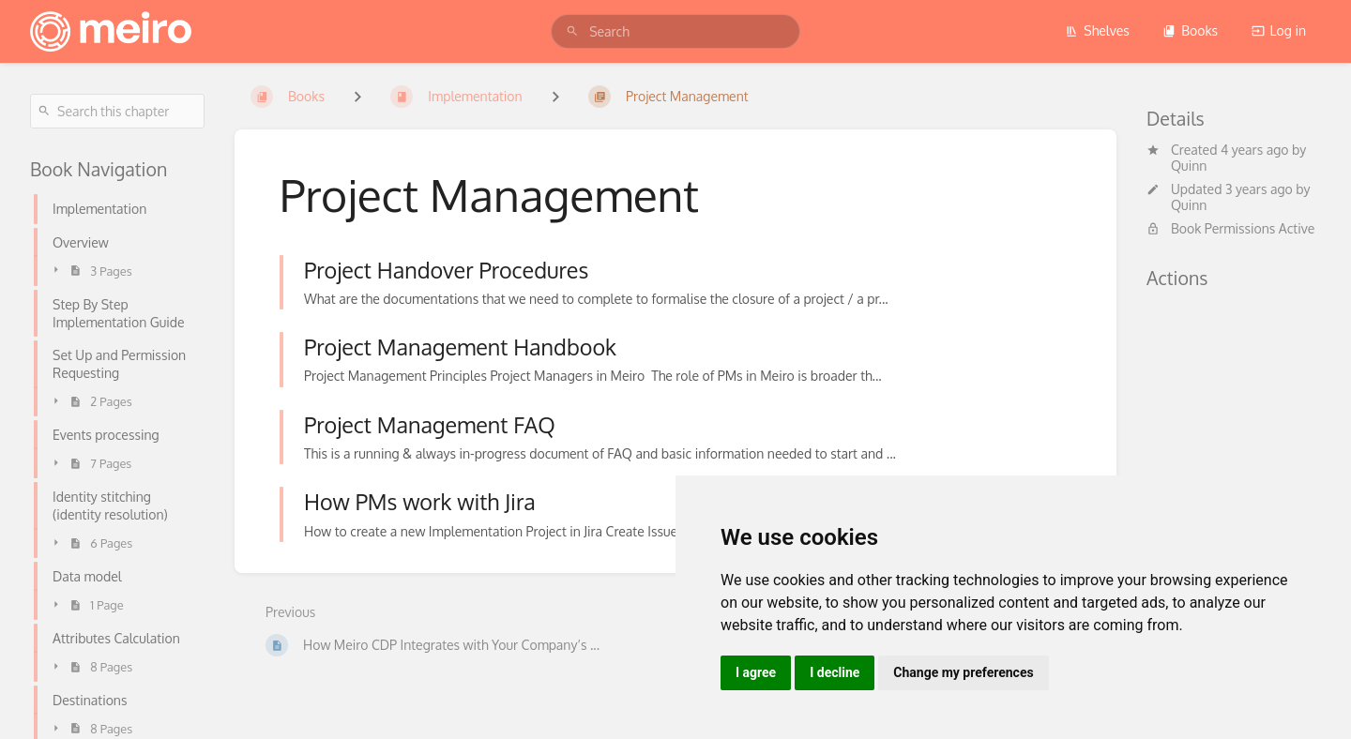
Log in (1279, 30)
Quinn (1189, 165)
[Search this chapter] (117, 111)
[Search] (572, 31)
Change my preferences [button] (963, 672)
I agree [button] (756, 672)
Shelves (1097, 30)
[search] (675, 31)
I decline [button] (834, 672)
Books (1190, 30)
